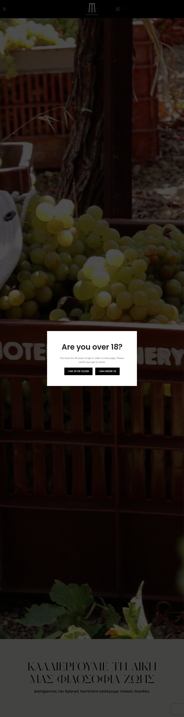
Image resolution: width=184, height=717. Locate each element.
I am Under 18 (107, 371)
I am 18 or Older (78, 371)
